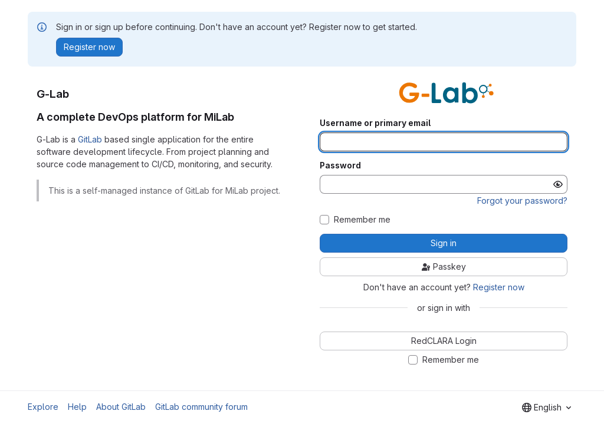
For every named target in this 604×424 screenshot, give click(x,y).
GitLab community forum (201, 407)
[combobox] (546, 407)
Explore (43, 407)
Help (77, 407)
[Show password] (558, 184)
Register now (498, 287)
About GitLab (121, 407)
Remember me (362, 219)
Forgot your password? (522, 201)
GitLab (90, 139)
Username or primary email (375, 123)
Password (340, 165)
